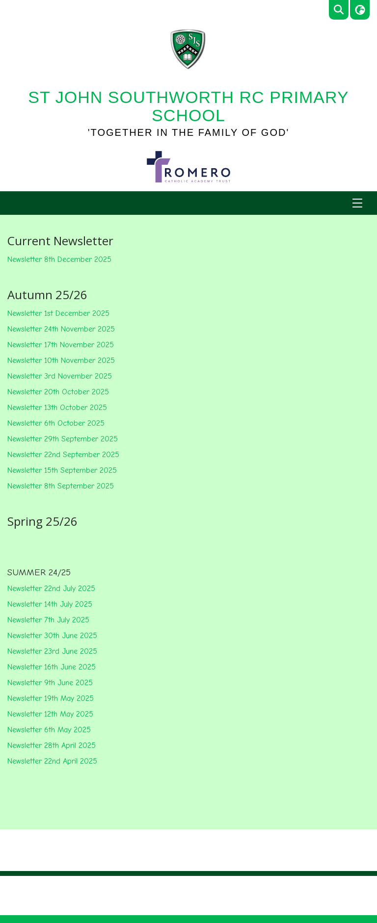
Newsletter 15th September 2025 (62, 470)
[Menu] (357, 203)
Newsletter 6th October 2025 (56, 423)
